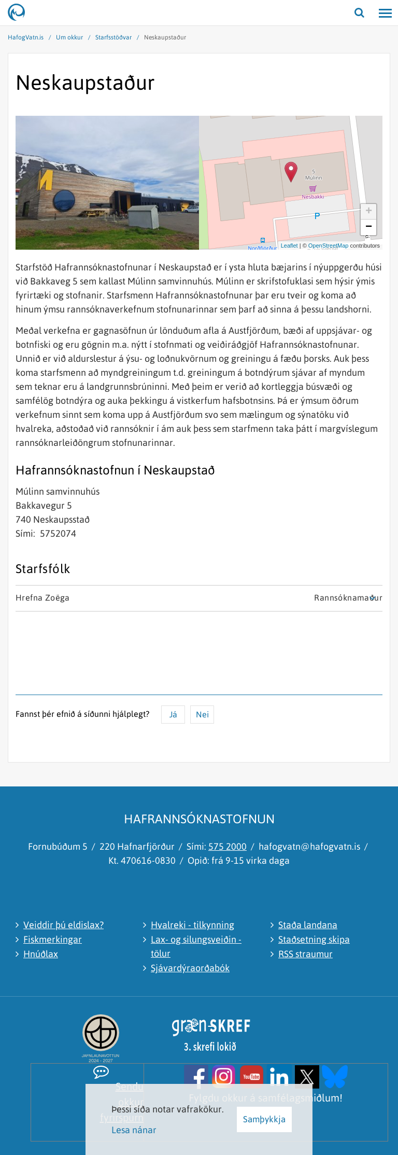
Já (173, 714)
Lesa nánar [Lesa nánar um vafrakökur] (134, 1129)
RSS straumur (305, 953)
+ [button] (368, 212)
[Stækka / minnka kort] (374, 124)
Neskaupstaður (165, 37)
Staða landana (307, 924)
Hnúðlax (40, 953)
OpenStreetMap (328, 245)
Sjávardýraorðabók (190, 967)
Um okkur (69, 37)
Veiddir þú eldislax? (63, 924)
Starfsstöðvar (113, 37)
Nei (202, 714)
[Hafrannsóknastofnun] (21, 13)
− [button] (368, 227)
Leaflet (289, 245)
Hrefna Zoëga (43, 597)
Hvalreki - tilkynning (192, 924)
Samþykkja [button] (264, 1119)
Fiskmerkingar (52, 939)
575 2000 (227, 846)
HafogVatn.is (26, 37)
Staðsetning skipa (314, 939)
